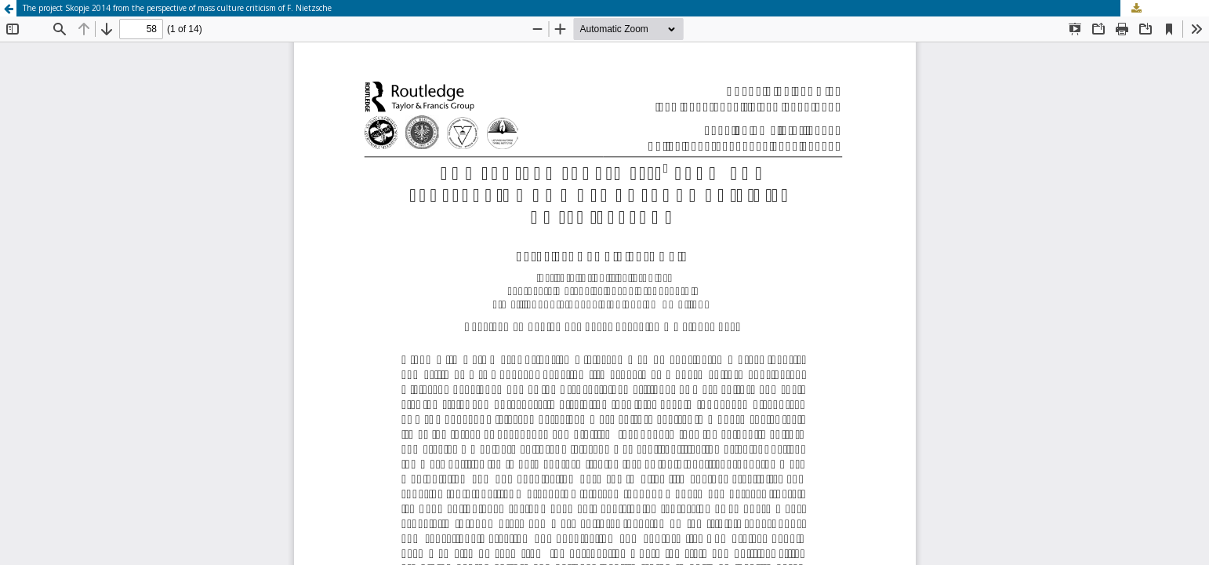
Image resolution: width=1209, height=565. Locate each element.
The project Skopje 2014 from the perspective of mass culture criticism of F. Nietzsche (177, 7)
